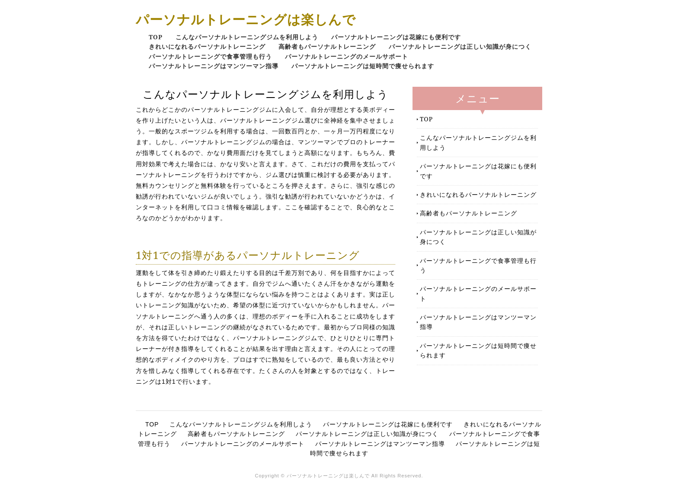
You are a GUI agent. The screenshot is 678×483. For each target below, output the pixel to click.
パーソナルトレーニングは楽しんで (246, 19)
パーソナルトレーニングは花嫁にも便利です (396, 37)
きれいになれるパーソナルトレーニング (207, 46)
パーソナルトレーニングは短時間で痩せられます (362, 66)
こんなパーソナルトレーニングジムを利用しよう (247, 37)
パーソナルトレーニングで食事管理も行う (210, 56)
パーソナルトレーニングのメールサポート (346, 56)
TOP (156, 37)
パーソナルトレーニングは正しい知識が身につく (460, 46)
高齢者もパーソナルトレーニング (327, 46)
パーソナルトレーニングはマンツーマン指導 (213, 66)
